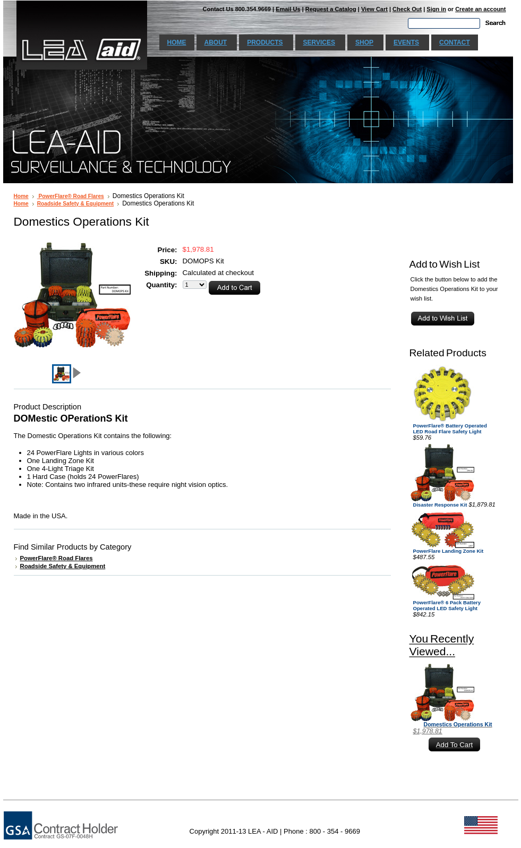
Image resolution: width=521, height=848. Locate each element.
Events (406, 42)
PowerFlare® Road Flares (70, 196)
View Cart (374, 9)
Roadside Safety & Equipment (75, 204)
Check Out (407, 9)
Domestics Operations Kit (458, 724)
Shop (364, 42)
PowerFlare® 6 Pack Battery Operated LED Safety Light (447, 605)
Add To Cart (454, 745)
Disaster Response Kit (440, 505)
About (215, 42)
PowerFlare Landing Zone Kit (448, 551)
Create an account (480, 9)
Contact (454, 42)
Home (176, 42)
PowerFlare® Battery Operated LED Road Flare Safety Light (450, 428)
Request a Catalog (330, 9)
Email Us (288, 9)
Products (265, 42)
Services (319, 42)
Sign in (436, 9)
